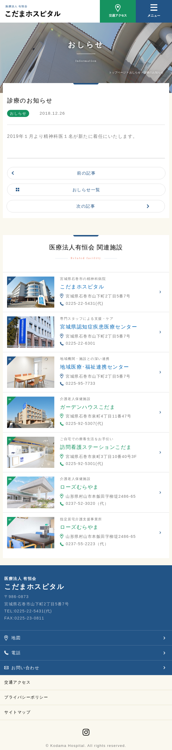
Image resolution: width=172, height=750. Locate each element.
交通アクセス (17, 682)
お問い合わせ (25, 667)
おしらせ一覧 (86, 189)
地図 (16, 637)
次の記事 (85, 206)
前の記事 (86, 173)
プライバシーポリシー (26, 697)
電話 (16, 652)
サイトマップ (17, 712)
